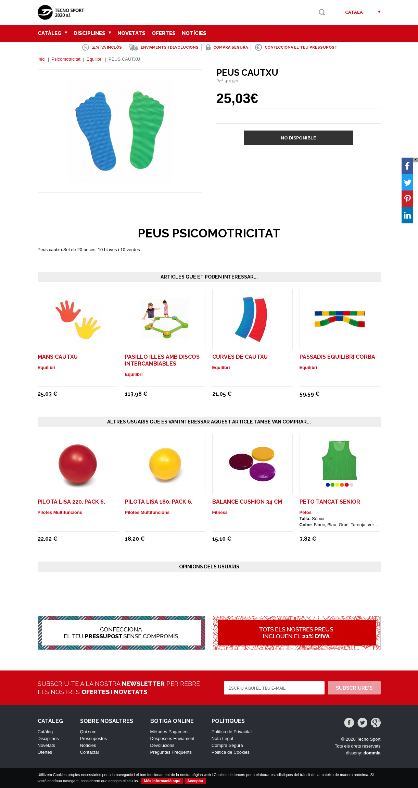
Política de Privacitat (232, 731)
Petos (306, 512)
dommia (372, 752)
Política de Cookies (231, 752)
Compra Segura (227, 745)
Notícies (194, 33)
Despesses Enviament (172, 738)
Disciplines (92, 33)
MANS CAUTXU (58, 357)
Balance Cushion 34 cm (247, 501)
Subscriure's (354, 688)
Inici (42, 59)
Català (354, 12)
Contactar (89, 752)
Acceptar (195, 781)
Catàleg (52, 33)
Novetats (131, 33)
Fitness (220, 512)
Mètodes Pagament (169, 731)
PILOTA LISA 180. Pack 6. (158, 501)
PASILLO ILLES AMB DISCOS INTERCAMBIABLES (162, 360)
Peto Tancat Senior (330, 501)
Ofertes (164, 33)
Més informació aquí (162, 781)
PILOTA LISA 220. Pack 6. (71, 501)
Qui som (88, 731)
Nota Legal (222, 738)
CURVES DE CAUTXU (240, 357)
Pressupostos (93, 738)
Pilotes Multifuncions (60, 512)
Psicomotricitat (65, 59)
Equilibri (94, 59)
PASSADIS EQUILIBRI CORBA (337, 357)
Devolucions (162, 745)
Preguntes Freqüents (171, 752)
